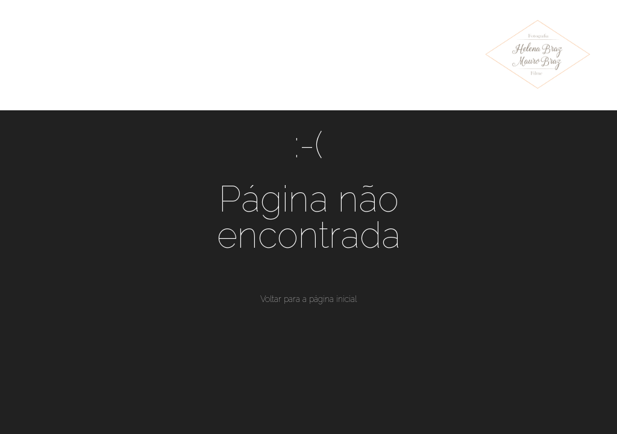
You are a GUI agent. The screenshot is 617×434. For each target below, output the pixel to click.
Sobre (386, 44)
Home (51, 44)
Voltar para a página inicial (308, 299)
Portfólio (257, 44)
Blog (326, 44)
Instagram (62, 65)
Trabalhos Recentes (149, 44)
